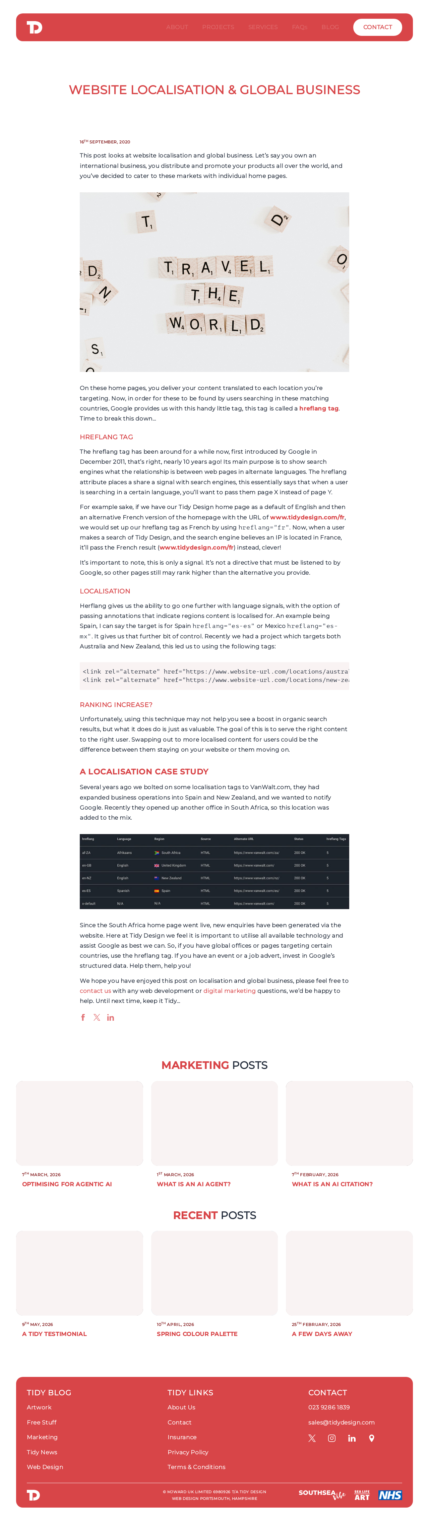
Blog (330, 27)
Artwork (39, 1407)
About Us (181, 1407)
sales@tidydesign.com (341, 1422)
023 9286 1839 (329, 1407)
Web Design (45, 1467)
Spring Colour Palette (197, 1334)
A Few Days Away (322, 1334)
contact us (95, 991)
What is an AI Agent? (194, 1184)
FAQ (300, 27)
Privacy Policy (188, 1452)
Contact (377, 27)
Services (263, 27)
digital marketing (229, 991)
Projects (218, 27)
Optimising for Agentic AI (67, 1184)
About (177, 27)
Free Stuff (42, 1422)
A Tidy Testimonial (54, 1334)
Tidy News (42, 1452)
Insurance (182, 1437)
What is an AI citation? (332, 1184)
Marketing (42, 1437)
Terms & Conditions (197, 1467)
